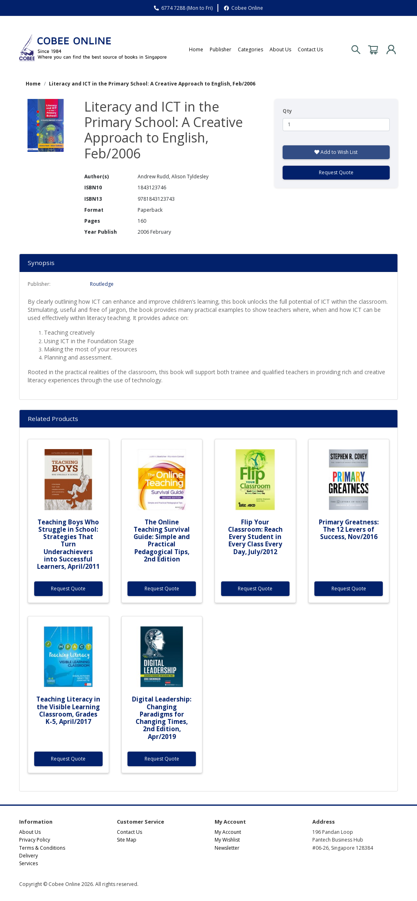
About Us (280, 49)
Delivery (28, 855)
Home (196, 49)
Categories (250, 49)
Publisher (220, 49)
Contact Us (310, 49)
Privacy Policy (34, 839)
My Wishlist (227, 839)
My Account (228, 832)
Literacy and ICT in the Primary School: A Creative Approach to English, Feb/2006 (152, 83)
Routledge (102, 284)
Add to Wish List (336, 152)
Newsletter (227, 847)
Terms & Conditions (42, 847)
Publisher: (39, 284)
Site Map (126, 839)
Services (28, 863)
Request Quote (336, 172)
